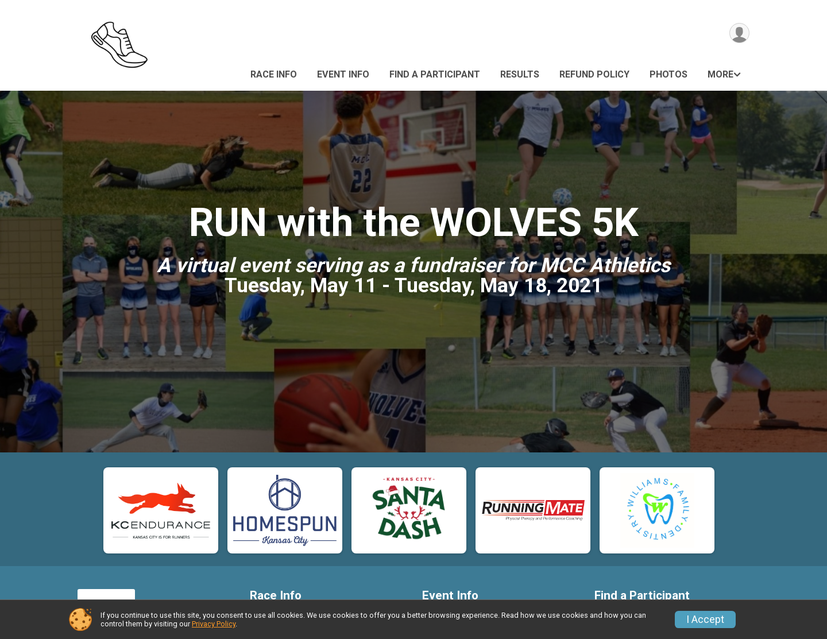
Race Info (273, 74)
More (720, 74)
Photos (668, 74)
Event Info (343, 74)
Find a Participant (434, 74)
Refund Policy (594, 74)
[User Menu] (738, 33)
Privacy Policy (213, 623)
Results (519, 74)
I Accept (705, 619)
